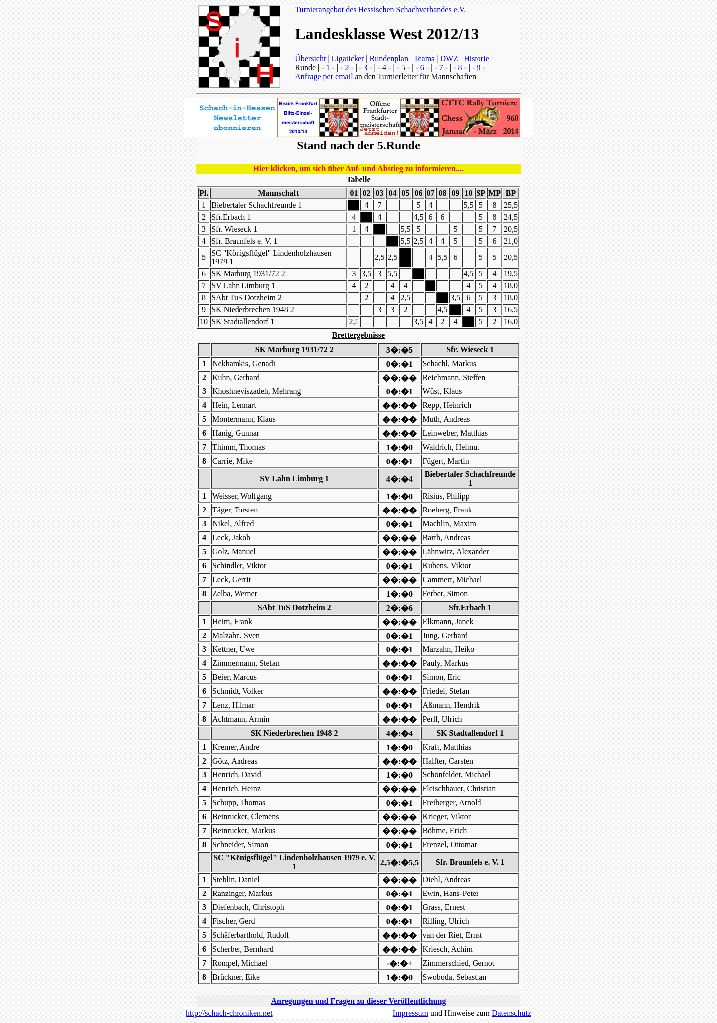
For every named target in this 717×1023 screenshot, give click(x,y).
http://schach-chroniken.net (229, 1013)
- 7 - (441, 67)
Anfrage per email (324, 76)
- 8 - (460, 67)
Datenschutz (511, 1013)
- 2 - (347, 67)
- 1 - (328, 67)
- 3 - (365, 67)
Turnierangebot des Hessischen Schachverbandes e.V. (380, 9)
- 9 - (478, 67)
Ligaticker (348, 58)
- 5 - (403, 67)
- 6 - (422, 67)
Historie (476, 58)
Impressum (410, 1013)
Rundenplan (389, 58)
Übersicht (310, 58)
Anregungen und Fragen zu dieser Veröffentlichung (358, 1001)
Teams (424, 58)
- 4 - (384, 67)
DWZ (449, 58)
